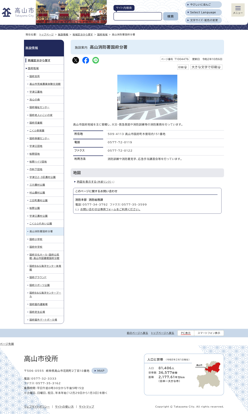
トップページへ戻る (162, 333)
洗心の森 (35, 99)
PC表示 (186, 333)
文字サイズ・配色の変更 (204, 20)
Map (100, 370)
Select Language (203, 12)
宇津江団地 (36, 146)
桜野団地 (35, 154)
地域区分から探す (83, 34)
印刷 (181, 67)
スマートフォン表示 (209, 333)
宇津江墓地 (36, 92)
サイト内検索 (124, 7)
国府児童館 (36, 122)
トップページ (47, 34)
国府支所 (35, 76)
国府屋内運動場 (39, 304)
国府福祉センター (40, 107)
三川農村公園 (37, 185)
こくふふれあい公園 (41, 223)
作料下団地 (36, 169)
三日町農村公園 (39, 200)
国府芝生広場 (37, 312)
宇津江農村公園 (39, 216)
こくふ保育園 (37, 130)
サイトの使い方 (64, 406)
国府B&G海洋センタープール (45, 295)
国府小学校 (36, 239)
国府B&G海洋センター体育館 (45, 268)
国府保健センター (40, 138)
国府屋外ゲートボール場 (43, 319)
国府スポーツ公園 (40, 285)
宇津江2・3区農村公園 (43, 177)
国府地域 (102, 34)
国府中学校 (36, 247)
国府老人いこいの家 (41, 115)
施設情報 (63, 34)
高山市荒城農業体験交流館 (45, 84)
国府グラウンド (38, 277)
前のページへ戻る (137, 333)
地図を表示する (95, 181)
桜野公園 (35, 208)
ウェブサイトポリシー (37, 406)
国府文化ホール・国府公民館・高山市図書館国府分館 (45, 256)
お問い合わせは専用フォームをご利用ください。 (110, 209)
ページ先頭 (7, 344)
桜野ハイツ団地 (38, 161)
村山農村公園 (37, 192)
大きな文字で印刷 (205, 67)
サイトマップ (86, 406)
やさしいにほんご (200, 4)
